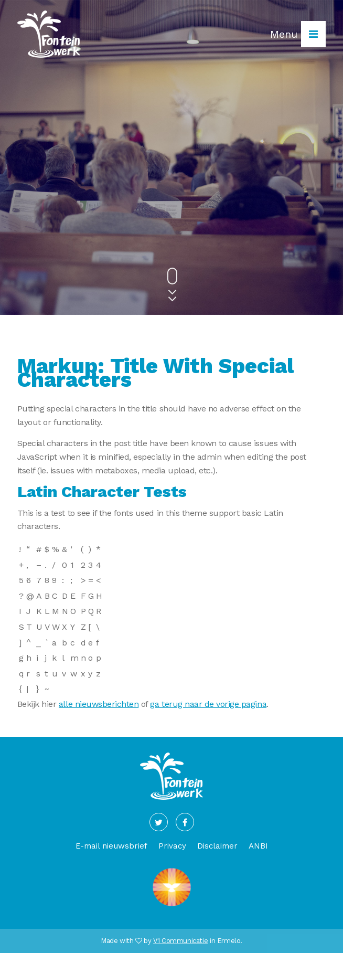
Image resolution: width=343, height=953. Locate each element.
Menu (298, 34)
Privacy (172, 846)
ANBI (258, 846)
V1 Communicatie (180, 941)
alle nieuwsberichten (98, 704)
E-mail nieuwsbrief (111, 846)
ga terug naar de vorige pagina (208, 704)
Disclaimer (217, 846)
